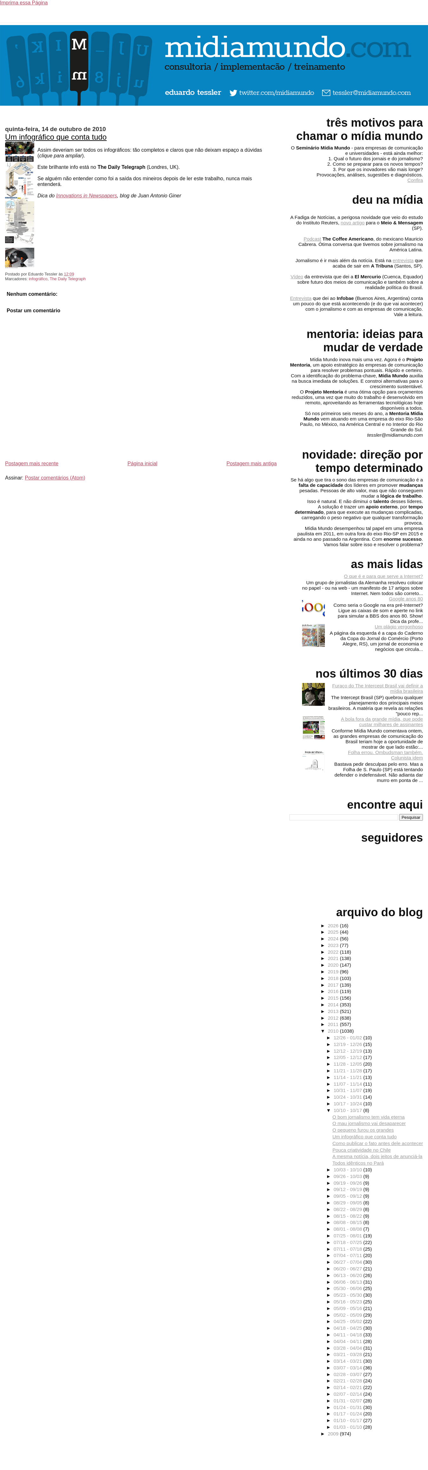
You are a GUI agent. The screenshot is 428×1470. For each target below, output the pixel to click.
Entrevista (301, 298)
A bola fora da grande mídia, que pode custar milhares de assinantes (382, 721)
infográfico (38, 278)
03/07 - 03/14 (348, 1367)
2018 (334, 978)
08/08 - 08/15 (348, 1222)
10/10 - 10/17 (348, 1110)
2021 (334, 958)
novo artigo (353, 222)
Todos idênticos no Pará (358, 1163)
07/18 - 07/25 (348, 1242)
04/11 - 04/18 (348, 1334)
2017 (334, 985)
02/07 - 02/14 (348, 1394)
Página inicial (142, 463)
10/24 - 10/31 (348, 1097)
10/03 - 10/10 (348, 1169)
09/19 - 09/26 (348, 1183)
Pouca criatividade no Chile (362, 1150)
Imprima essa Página (24, 2)
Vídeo (297, 276)
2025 (334, 932)
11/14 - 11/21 (348, 1077)
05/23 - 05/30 (348, 1295)
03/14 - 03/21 (348, 1361)
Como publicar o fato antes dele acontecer (378, 1143)
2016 (334, 991)
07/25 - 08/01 (348, 1235)
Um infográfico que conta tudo (56, 137)
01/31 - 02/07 (348, 1400)
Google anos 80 (406, 598)
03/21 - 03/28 (348, 1354)
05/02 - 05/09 (348, 1315)
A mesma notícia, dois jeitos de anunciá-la (378, 1156)
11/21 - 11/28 (348, 1070)
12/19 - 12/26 (348, 1044)
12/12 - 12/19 (348, 1051)
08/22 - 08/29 (348, 1209)
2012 (334, 1018)
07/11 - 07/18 (348, 1249)
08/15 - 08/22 (348, 1216)
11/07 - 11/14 (348, 1084)
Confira (415, 180)
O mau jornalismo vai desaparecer (369, 1123)
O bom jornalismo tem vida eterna (369, 1117)
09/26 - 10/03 (348, 1176)
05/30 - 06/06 (348, 1288)
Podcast (312, 239)
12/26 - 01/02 (348, 1037)
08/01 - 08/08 (348, 1229)
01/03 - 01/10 (348, 1427)
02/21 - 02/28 (348, 1380)
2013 (334, 1011)
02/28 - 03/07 (348, 1374)
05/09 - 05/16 (348, 1308)
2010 (334, 1031)
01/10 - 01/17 (348, 1420)
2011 (334, 1024)
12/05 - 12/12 (348, 1057)
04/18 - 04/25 (348, 1328)
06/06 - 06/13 (348, 1282)
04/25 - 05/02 (348, 1321)
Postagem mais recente (31, 463)
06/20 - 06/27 (348, 1268)
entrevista (403, 260)
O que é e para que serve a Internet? (383, 576)
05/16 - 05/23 (348, 1301)
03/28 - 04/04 (348, 1348)
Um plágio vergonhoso (399, 626)
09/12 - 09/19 (348, 1189)
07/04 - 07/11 (348, 1255)
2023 (334, 945)
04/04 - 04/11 (348, 1341)
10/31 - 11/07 (348, 1090)
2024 (334, 938)
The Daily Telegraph (68, 278)
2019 (334, 971)
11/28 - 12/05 (348, 1064)
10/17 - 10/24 (348, 1103)
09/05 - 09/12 (348, 1196)
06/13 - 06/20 (348, 1275)
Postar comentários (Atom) (55, 477)
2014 (334, 1004)
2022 (334, 952)
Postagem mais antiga (252, 463)
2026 (334, 925)
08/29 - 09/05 (348, 1202)
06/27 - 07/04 (348, 1262)
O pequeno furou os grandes (363, 1130)
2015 (334, 998)
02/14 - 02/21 (348, 1387)
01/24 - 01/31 (348, 1407)
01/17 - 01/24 (348, 1413)
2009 (334, 1433)
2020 (334, 965)
